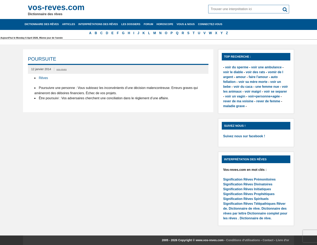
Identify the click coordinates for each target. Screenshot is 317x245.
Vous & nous (185, 24)
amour (241, 77)
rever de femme (268, 101)
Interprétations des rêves (98, 24)
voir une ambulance (266, 67)
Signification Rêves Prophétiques (249, 194)
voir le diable (233, 72)
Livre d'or (282, 240)
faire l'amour (258, 77)
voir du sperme (236, 67)
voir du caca (243, 86)
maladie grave (234, 106)
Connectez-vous (210, 24)
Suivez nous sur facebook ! (244, 136)
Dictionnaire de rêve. (244, 208)
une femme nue (267, 86)
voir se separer (275, 91)
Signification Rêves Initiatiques (247, 189)
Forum (148, 24)
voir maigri (253, 91)
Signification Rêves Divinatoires (248, 184)
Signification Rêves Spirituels (246, 199)
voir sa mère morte (252, 81)
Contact (268, 240)
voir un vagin (235, 96)
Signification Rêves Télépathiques (250, 203)
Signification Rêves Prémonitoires (249, 179)
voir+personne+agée (264, 96)
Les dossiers (131, 24)
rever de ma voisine (238, 101)
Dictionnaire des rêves (42, 24)
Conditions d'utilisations (243, 240)
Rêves (43, 78)
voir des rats (255, 72)
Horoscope (164, 24)
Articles (68, 24)
